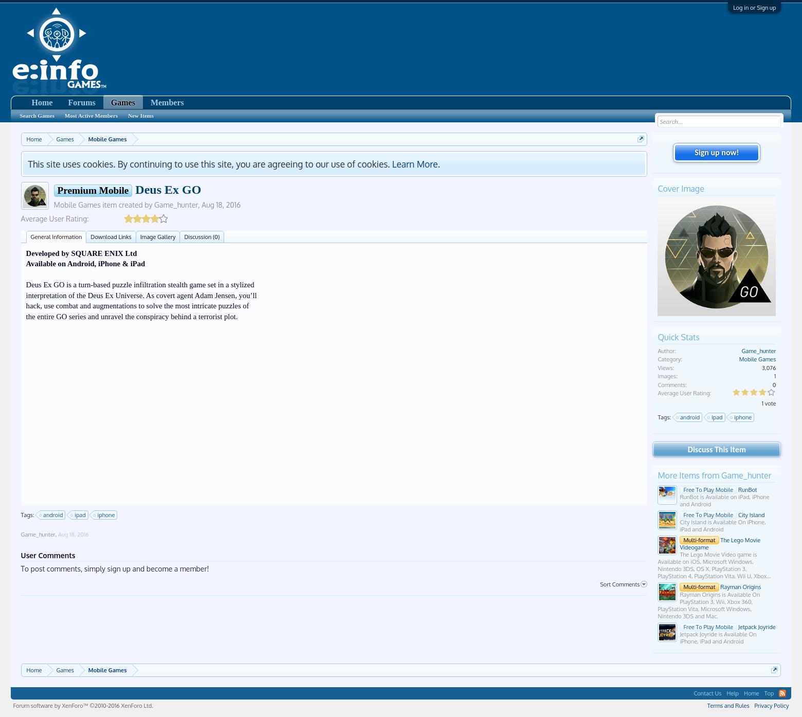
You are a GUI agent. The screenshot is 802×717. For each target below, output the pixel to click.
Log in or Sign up (754, 7)
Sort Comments (623, 584)
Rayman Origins (720, 587)
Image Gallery (158, 237)
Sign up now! (717, 152)
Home (42, 102)
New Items (141, 116)
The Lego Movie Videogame (720, 544)
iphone (104, 515)
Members (167, 102)
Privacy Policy (772, 705)
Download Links (110, 237)
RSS (782, 693)
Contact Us (707, 693)
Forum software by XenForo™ (83, 705)
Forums (81, 102)
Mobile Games (77, 204)
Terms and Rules (728, 705)
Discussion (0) (202, 237)
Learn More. (416, 164)
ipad (78, 515)
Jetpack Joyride (727, 627)
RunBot (718, 489)
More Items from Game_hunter (714, 475)
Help (732, 693)
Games (123, 102)
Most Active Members (91, 116)
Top (769, 693)
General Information (56, 237)
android (51, 515)
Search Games (37, 116)
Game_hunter (176, 204)
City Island (722, 515)
